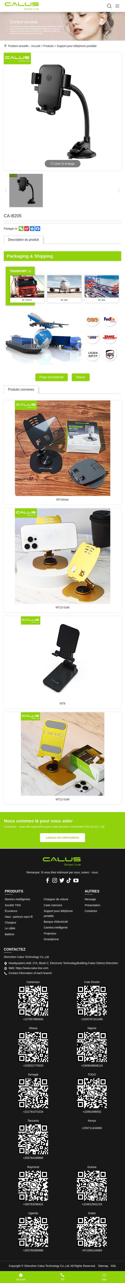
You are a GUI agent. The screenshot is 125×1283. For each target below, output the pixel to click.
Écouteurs (11, 911)
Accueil (35, 46)
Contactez (91, 911)
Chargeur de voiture (56, 899)
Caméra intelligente (56, 927)
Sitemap (103, 1265)
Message (90, 899)
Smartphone (51, 939)
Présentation (92, 905)
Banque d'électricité (56, 921)
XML (113, 1265)
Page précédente (52, 377)
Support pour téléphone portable (77, 46)
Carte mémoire (53, 905)
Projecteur (50, 933)
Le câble (10, 928)
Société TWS (13, 905)
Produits (48, 46)
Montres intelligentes (17, 899)
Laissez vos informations (62, 837)
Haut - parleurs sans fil (19, 916)
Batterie (9, 934)
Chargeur (10, 922)
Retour (80, 377)
